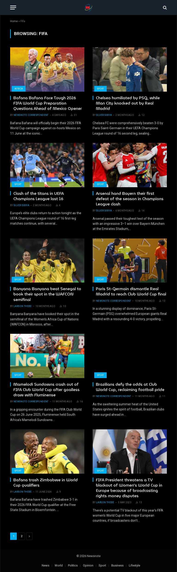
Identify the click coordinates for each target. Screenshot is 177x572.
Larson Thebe (23, 306)
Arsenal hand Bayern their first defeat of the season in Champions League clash (129, 199)
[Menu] (13, 7)
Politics (73, 565)
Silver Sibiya (104, 115)
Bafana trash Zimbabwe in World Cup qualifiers (45, 482)
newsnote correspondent (31, 115)
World (59, 565)
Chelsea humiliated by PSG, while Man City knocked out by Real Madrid (128, 103)
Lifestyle (134, 565)
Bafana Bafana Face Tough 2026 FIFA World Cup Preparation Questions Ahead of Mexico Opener (47, 103)
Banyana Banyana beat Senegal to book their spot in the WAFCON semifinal (47, 294)
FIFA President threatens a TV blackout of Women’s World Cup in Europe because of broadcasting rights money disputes (129, 488)
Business (117, 565)
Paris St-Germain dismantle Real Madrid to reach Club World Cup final (131, 291)
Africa (19, 88)
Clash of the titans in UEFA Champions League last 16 (38, 196)
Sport (100, 88)
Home (14, 21)
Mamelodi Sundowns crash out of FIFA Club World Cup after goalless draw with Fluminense (46, 390)
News (45, 565)
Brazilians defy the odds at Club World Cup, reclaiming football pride (130, 387)
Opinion (88, 565)
